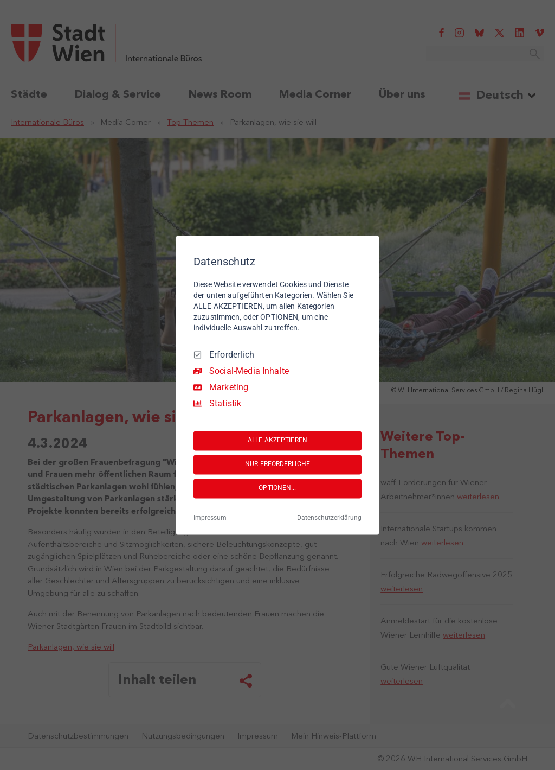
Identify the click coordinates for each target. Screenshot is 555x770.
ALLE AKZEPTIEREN (277, 440)
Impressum (210, 517)
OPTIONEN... (277, 488)
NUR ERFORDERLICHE (277, 464)
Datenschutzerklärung (329, 517)
